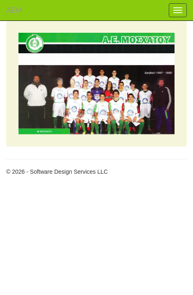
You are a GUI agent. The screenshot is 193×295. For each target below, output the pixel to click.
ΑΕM (14, 10)
